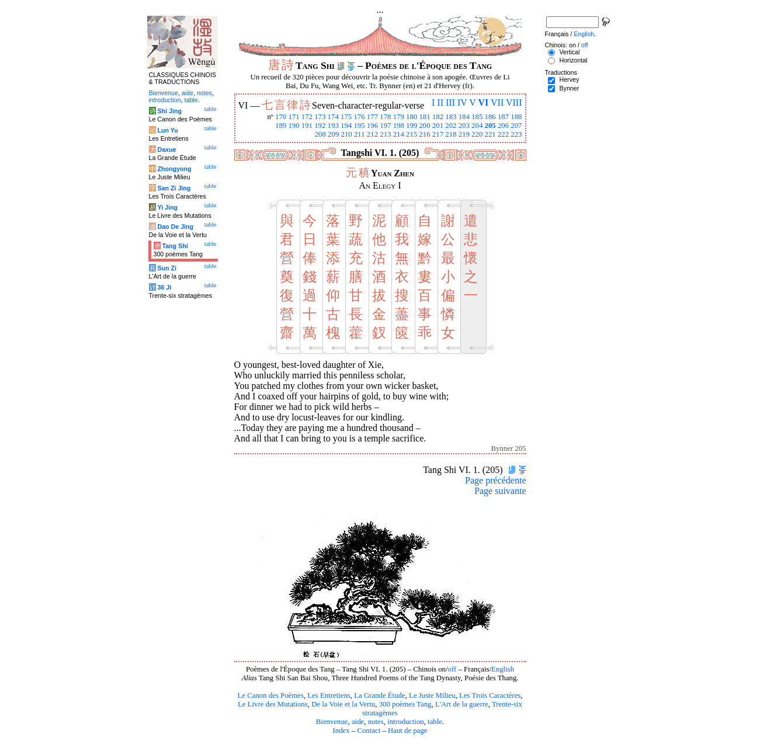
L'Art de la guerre (461, 704)
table (435, 722)
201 (437, 125)
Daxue (166, 149)
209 (333, 134)
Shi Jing (169, 110)
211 (359, 134)
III (450, 102)
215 (411, 134)
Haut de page (408, 730)
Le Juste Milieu (432, 695)
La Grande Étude (379, 695)
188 (516, 117)
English (502, 669)
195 (359, 125)
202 (450, 125)
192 (319, 125)
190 (293, 125)
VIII (514, 102)
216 (424, 134)
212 (372, 134)
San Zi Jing (173, 188)
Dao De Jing (175, 226)
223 (516, 134)
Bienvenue (332, 722)
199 (411, 125)
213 (385, 134)
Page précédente (495, 480)
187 (503, 117)
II (440, 102)
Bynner (569, 88)
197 (385, 125)
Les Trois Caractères (489, 695)
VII (497, 102)
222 (503, 134)
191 (307, 125)
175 (346, 117)
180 (411, 117)
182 (437, 117)
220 (477, 134)
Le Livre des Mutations (273, 704)
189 (280, 125)
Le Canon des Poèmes (271, 695)
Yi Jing (167, 207)
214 (398, 134)
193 (333, 125)
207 (516, 125)
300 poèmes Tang (405, 704)
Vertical (569, 51)
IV (462, 102)
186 (489, 117)
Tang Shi (175, 245)
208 (320, 134)
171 (293, 117)
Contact (368, 730)
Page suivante (500, 491)
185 (477, 117)
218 (450, 134)
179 (398, 117)
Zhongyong (174, 168)
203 (464, 125)
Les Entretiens (328, 695)
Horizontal (573, 60)
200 (424, 125)
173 (319, 117)
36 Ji (164, 287)
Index (340, 730)
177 (372, 117)
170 (280, 117)
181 (424, 117)
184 (464, 117)
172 (307, 117)
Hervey (569, 79)
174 (333, 117)
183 (450, 117)
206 (503, 125)
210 (346, 134)
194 (346, 125)
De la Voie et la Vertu (343, 704)
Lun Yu (167, 130)
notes (376, 722)
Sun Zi (166, 268)
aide (358, 722)
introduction (405, 722)
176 (359, 117)
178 (385, 117)
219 (464, 134)
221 (489, 134)
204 (477, 125)
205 (489, 125)
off (452, 669)
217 (437, 134)
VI (483, 102)
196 (372, 125)
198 (398, 125)
